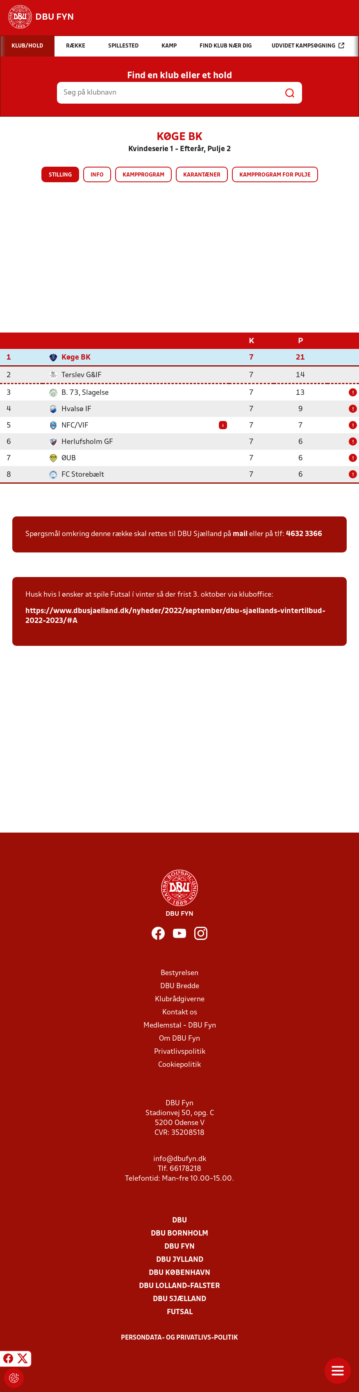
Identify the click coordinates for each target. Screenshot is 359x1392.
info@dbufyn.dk (179, 1158)
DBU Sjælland (179, 1298)
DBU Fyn (179, 1246)
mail (240, 533)
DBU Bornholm (179, 1233)
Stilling (60, 175)
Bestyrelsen (179, 972)
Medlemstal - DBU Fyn (179, 1025)
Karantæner (201, 175)
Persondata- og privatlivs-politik (179, 1337)
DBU (179, 1220)
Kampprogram (143, 175)
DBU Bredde (179, 985)
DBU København (179, 1272)
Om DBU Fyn (179, 1038)
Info (97, 175)
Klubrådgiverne (179, 999)
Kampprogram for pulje (275, 175)
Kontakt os (179, 1012)
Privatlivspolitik (179, 1051)
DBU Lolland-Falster (179, 1285)
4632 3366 (304, 533)
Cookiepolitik (179, 1064)
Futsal (180, 1311)
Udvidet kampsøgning (308, 46)
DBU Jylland (179, 1259)
